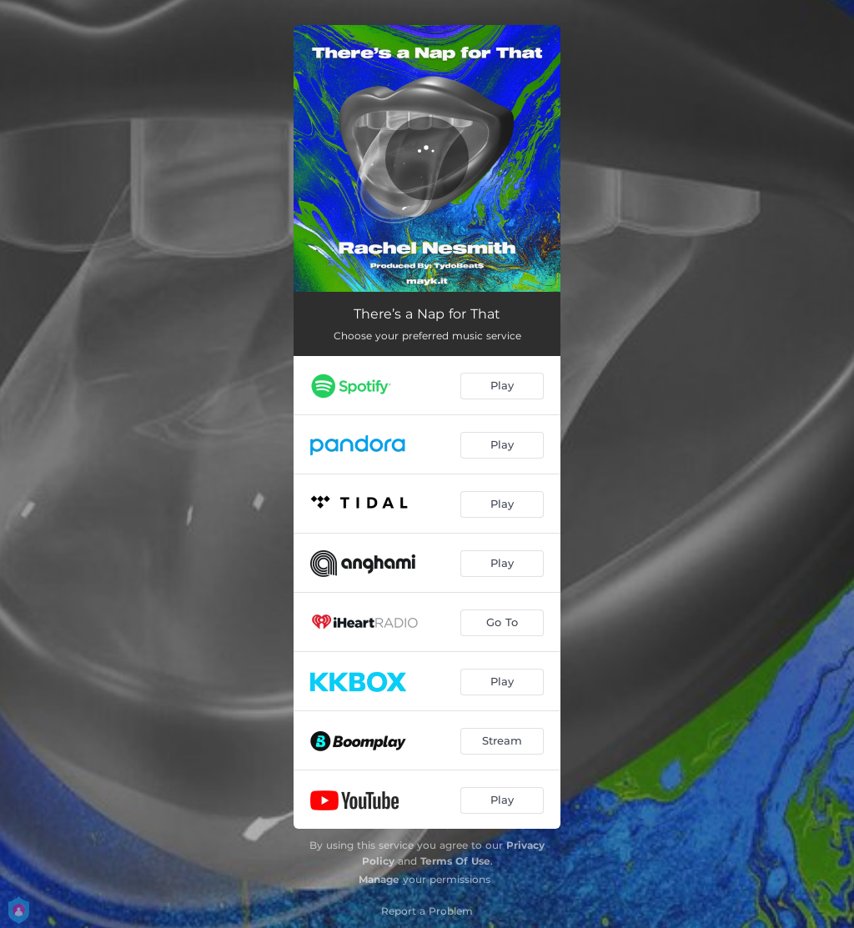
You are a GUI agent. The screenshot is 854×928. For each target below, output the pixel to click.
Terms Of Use (455, 861)
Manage (379, 879)
